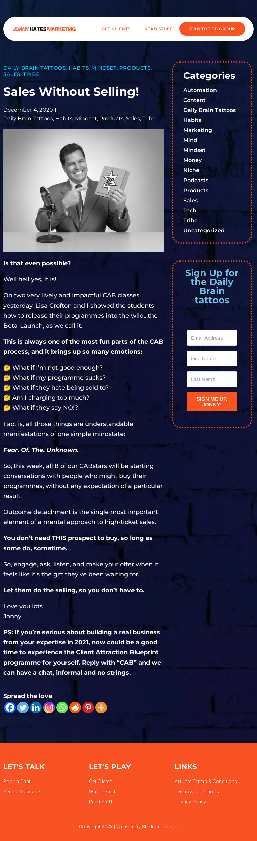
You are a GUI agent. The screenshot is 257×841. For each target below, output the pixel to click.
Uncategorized (204, 230)
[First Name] (212, 358)
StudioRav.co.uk (160, 826)
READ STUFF (158, 28)
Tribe (31, 74)
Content (194, 100)
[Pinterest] (88, 707)
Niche (191, 170)
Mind (190, 140)
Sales (11, 74)
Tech (189, 210)
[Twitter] (23, 707)
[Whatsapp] (62, 707)
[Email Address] (212, 338)
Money (192, 160)
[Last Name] (212, 379)
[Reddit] (75, 707)
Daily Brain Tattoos (34, 68)
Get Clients (116, 28)
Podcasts (195, 180)
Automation (200, 90)
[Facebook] (10, 707)
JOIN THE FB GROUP (212, 28)
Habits (79, 68)
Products (135, 68)
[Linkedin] (36, 707)
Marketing (197, 130)
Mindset (103, 68)
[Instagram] (49, 707)
